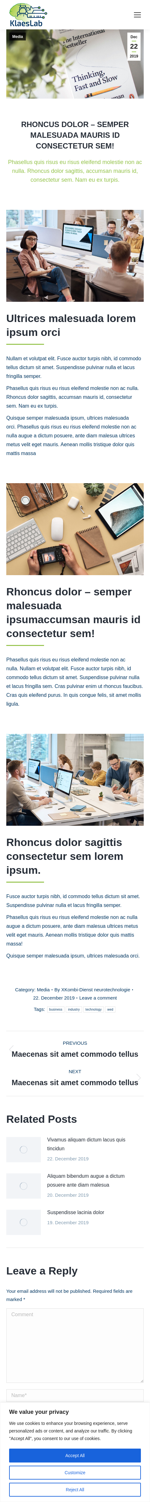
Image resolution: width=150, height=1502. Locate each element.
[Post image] (23, 1149)
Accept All (75, 1455)
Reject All (75, 1489)
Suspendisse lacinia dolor (75, 1212)
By (92, 989)
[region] (75, 1452)
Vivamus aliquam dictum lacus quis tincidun (86, 1144)
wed (110, 1009)
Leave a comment (98, 997)
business (56, 1009)
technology (94, 1009)
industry (74, 1009)
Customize (74, 1472)
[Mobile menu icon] (137, 15)
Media (17, 36)
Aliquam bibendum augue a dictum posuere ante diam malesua (86, 1180)
